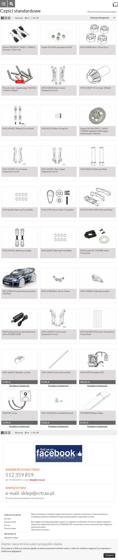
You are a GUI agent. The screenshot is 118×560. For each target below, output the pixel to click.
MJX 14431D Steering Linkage (17, 251)
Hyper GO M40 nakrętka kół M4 (56, 47)
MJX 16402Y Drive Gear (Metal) (95, 88)
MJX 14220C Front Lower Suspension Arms (53, 333)
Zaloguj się (91, 4)
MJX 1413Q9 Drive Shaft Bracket (57, 413)
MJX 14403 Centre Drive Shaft (56, 372)
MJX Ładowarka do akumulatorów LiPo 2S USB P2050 (19, 333)
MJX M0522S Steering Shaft (93, 169)
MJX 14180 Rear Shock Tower (55, 291)
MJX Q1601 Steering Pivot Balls (56, 251)
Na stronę (19, 18)
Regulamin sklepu (11, 538)
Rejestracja (104, 4)
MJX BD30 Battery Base (91, 413)
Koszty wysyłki (10, 522)
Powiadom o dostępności (19, 386)
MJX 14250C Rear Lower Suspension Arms (53, 89)
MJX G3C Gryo (10, 413)
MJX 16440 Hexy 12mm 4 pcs (94, 47)
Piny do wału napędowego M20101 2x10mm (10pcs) (19, 89)
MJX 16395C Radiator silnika (16, 372)
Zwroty (7, 525)
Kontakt (7, 519)
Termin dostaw (10, 528)
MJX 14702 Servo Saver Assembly (57, 210)
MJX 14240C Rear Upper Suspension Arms (53, 170)
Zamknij (109, 555)
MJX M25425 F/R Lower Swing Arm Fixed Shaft (97, 333)
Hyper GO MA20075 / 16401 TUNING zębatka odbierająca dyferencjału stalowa (94, 131)
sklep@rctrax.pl (37, 493)
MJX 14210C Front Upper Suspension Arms (15, 170)
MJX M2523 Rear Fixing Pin (54, 129)
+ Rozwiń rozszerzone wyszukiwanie (101, 12)
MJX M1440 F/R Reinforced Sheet (96, 210)
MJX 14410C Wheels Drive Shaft (18, 129)
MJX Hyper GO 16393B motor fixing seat (94, 252)
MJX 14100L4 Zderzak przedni (94, 291)
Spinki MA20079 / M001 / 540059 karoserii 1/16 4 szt (19, 48)
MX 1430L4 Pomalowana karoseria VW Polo (19, 292)
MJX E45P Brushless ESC (92, 372)
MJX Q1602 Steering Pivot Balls (18, 210)
